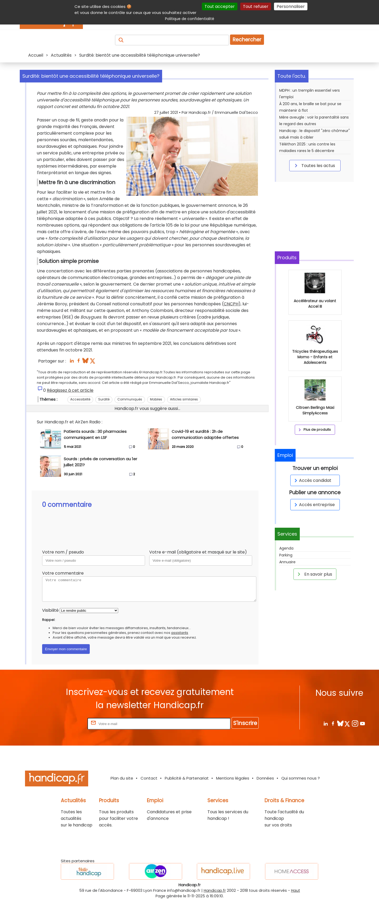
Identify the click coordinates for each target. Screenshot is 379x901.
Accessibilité (80, 399)
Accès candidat (312, 480)
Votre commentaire (63, 573)
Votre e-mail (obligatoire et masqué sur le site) (198, 552)
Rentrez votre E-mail (65, 724)
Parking (285, 555)
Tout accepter (220, 6)
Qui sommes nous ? (300, 778)
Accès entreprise (314, 504)
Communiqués (129, 399)
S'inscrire (245, 723)
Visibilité (50, 610)
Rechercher (247, 39)
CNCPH (231, 304)
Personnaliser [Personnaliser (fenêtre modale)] (291, 6)
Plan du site (122, 778)
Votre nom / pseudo (63, 552)
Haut (295, 890)
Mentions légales (232, 778)
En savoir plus (314, 574)
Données (265, 778)
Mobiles (156, 399)
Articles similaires (184, 399)
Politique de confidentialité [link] (189, 18)
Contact (149, 778)
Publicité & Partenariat (187, 778)
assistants (179, 632)
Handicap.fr (215, 890)
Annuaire (287, 562)
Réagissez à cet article (70, 390)
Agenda (286, 548)
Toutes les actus (314, 165)
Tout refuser (255, 6)
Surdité (103, 399)
